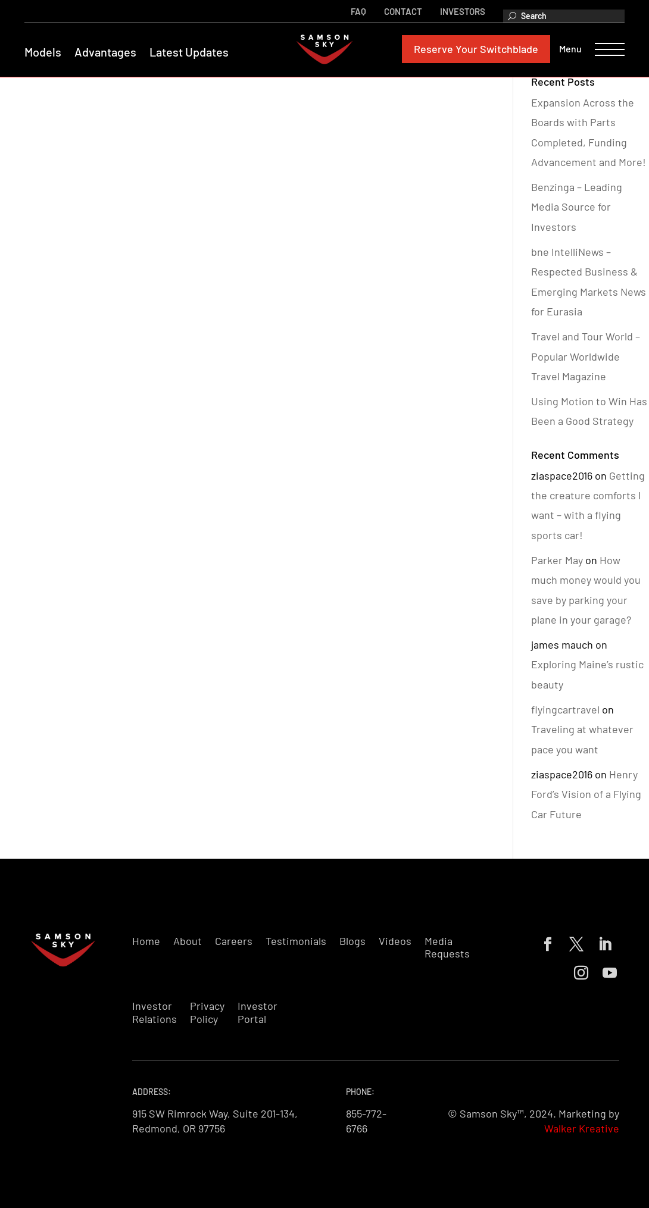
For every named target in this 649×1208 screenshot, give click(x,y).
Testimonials (296, 941)
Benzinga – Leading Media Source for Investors (576, 206)
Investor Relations (154, 1012)
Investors (457, 10)
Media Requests (447, 947)
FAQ (353, 10)
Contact (398, 10)
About (187, 941)
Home (146, 941)
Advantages (111, 53)
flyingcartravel (565, 709)
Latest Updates (194, 53)
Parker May (557, 560)
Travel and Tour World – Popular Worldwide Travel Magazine (585, 356)
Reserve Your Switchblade (470, 50)
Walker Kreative (581, 1128)
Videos (395, 941)
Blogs (352, 941)
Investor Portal (257, 1012)
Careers (233, 941)
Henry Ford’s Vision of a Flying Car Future (586, 794)
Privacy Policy (207, 1012)
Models (48, 53)
